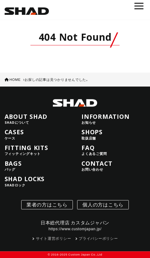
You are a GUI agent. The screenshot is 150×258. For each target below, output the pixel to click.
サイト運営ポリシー (53, 238)
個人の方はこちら (103, 204)
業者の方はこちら (47, 204)
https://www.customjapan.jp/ (75, 229)
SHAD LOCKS (37, 181)
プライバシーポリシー (98, 238)
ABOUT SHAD (37, 118)
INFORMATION (113, 118)
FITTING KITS (37, 150)
